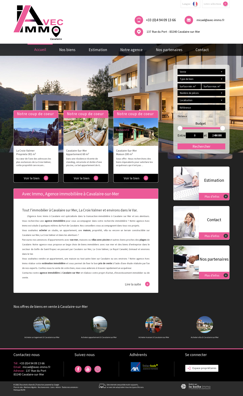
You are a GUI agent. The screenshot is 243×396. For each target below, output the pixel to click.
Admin (58, 387)
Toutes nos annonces (70, 387)
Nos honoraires (43, 387)
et (205, 135)
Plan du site (18, 387)
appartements (56, 239)
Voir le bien (36, 178)
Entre (181, 135)
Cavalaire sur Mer (82, 249)
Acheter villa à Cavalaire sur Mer (205, 337)
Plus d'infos (216, 196)
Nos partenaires (169, 49)
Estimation (98, 49)
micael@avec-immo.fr (210, 20)
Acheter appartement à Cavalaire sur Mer (99, 337)
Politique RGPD (19, 390)
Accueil (40, 49)
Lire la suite (137, 284)
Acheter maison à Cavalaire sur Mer (154, 337)
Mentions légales (30, 387)
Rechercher (201, 146)
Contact (202, 49)
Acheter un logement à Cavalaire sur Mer (41, 337)
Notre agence (131, 49)
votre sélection (212, 3)
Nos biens (67, 49)
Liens (52, 387)
